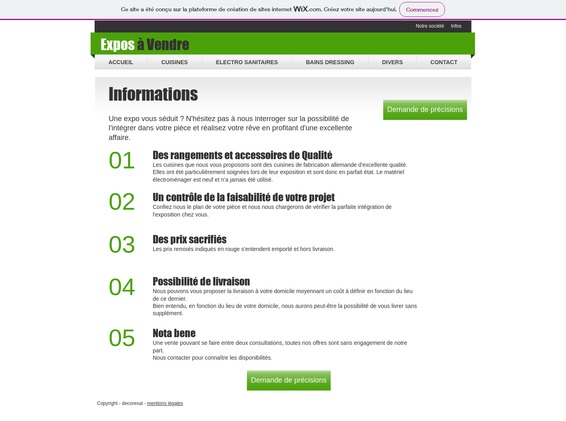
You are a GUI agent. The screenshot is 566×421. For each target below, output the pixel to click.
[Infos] (456, 26)
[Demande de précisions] (425, 110)
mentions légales (165, 403)
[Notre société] (430, 26)
